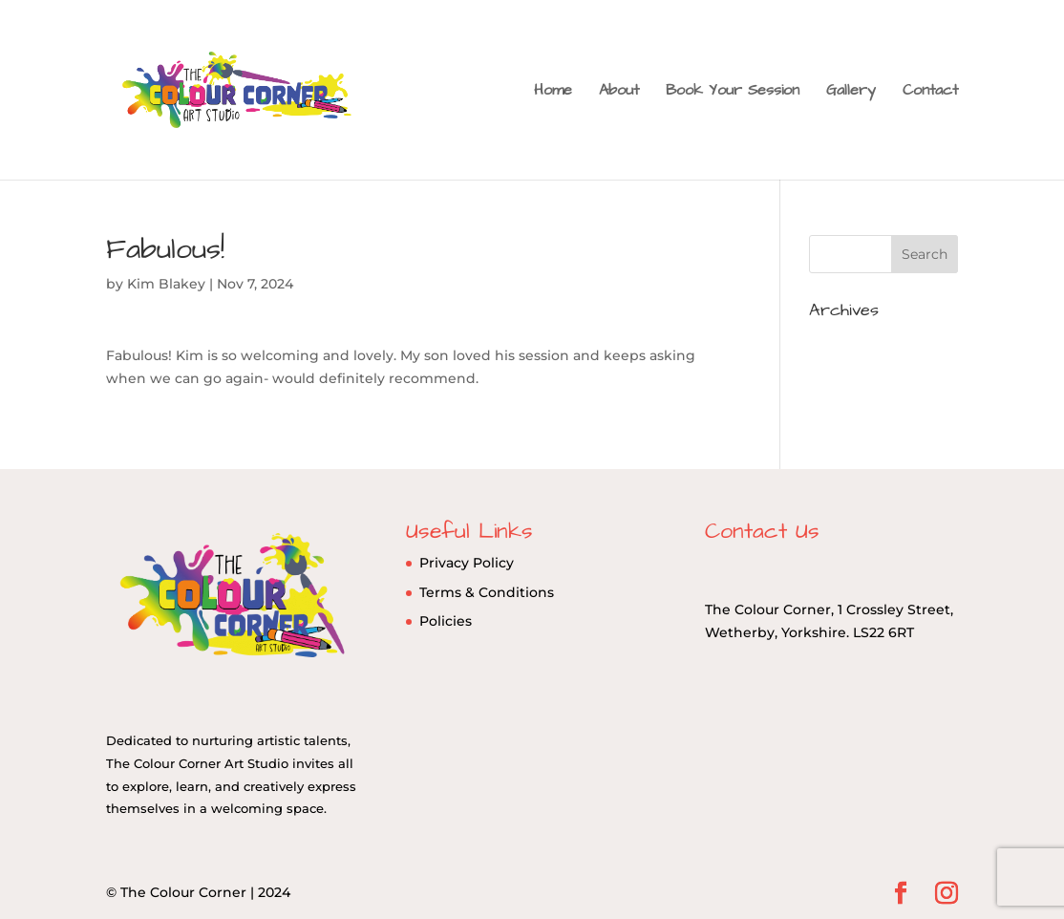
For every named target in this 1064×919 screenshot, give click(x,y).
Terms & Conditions (486, 592)
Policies (445, 621)
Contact (930, 91)
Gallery (851, 91)
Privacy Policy (466, 562)
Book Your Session (732, 91)
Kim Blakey (166, 283)
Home (553, 91)
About (619, 91)
